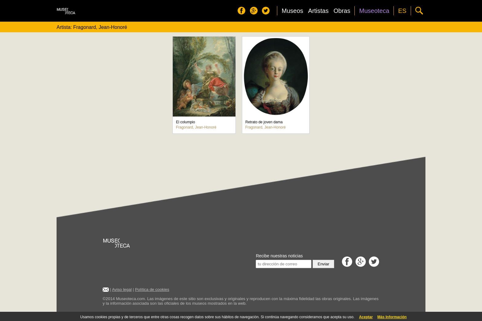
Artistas (318, 10)
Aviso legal (122, 289)
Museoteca (374, 10)
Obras (342, 10)
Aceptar (366, 317)
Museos (292, 10)
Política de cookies (152, 289)
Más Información (392, 317)
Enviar (323, 264)
